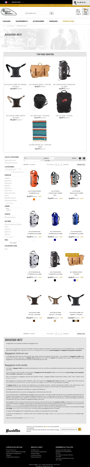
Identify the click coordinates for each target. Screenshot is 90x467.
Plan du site (57, 464)
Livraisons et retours (36, 455)
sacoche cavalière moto (33, 382)
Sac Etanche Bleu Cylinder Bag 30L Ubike (76, 232)
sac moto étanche (15, 405)
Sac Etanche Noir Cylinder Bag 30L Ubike (55, 273)
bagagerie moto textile (42, 350)
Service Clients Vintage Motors (39, 451)
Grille (80, 159)
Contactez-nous (35, 450)
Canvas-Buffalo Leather (13, 224)
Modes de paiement (36, 457)
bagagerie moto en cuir (28, 350)
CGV (40, 464)
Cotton (8, 229)
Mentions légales (33, 464)
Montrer (46, 158)
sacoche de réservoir (48, 382)
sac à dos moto (10, 382)
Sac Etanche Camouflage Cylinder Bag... (55, 193)
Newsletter (13, 431)
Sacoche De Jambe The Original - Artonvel (76, 313)
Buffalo (8, 232)
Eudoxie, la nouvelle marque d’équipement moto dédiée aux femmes (64, 451)
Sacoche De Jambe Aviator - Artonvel (34, 313)
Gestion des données (47, 464)
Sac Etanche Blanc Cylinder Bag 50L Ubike (34, 232)
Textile (8, 234)
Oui (7, 249)
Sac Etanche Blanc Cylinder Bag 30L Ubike (34, 273)
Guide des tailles (35, 453)
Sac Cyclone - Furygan (64, 116)
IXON (7, 195)
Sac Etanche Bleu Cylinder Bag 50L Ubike (55, 232)
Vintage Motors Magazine (12, 457)
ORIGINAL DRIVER (11, 198)
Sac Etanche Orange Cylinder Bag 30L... (34, 192)
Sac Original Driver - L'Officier (40, 84)
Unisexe (8, 210)
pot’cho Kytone (76, 402)
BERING (8, 185)
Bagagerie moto (11, 160)
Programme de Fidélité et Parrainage (15, 451)
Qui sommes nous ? (11, 450)
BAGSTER (8, 180)
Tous (7, 208)
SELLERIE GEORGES (11, 200)
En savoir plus (67, 5)
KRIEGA (8, 178)
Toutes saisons (10, 217)
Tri (25, 158)
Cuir (7, 227)
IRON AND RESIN (10, 193)
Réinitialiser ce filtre (18, 172)
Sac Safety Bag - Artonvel (40, 116)
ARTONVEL (9, 183)
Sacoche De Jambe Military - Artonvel (55, 313)
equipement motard (29, 418)
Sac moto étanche (11, 163)
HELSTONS (9, 190)
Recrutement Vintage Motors (13, 453)
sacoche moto (21, 382)
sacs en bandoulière (26, 408)
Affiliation (8, 455)
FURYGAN (8, 188)
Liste (83, 159)
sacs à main (16, 408)
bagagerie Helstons (11, 378)
